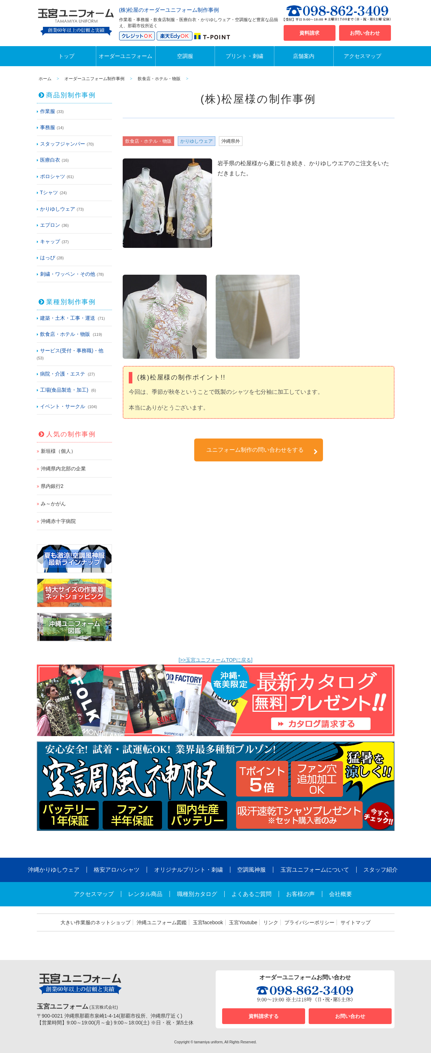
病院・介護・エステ (62, 374)
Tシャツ (49, 192)
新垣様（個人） (58, 451)
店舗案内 (303, 56)
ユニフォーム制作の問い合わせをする (262, 451)
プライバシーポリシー (309, 922)
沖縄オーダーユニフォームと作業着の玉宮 (76, 20)
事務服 (47, 127)
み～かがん (53, 503)
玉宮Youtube (243, 922)
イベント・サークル (62, 406)
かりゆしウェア (57, 209)
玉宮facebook (208, 922)
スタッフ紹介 (380, 870)
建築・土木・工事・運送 (67, 318)
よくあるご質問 (251, 894)
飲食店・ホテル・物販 (65, 334)
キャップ (50, 241)
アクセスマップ (362, 56)
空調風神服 (251, 870)
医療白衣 (50, 160)
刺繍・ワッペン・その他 (67, 274)
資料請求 (309, 33)
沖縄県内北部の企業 (63, 468)
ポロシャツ (52, 176)
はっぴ (47, 257)
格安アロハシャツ (116, 870)
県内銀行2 (52, 486)
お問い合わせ (365, 33)
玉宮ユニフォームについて (314, 870)
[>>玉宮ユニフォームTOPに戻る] (215, 660)
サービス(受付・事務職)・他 (71, 350)
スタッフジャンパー (62, 144)
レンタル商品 (145, 894)
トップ (66, 56)
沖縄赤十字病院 (58, 521)
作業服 (47, 111)
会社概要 (340, 894)
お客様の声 (300, 894)
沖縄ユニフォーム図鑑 (162, 922)
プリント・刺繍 (244, 56)
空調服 (185, 56)
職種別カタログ (197, 894)
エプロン (50, 225)
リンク (270, 922)
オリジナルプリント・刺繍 (188, 870)
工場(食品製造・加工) (64, 390)
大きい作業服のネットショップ (95, 922)
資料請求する (264, 1016)
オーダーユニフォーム (125, 56)
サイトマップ (356, 922)
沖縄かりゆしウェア (53, 870)
